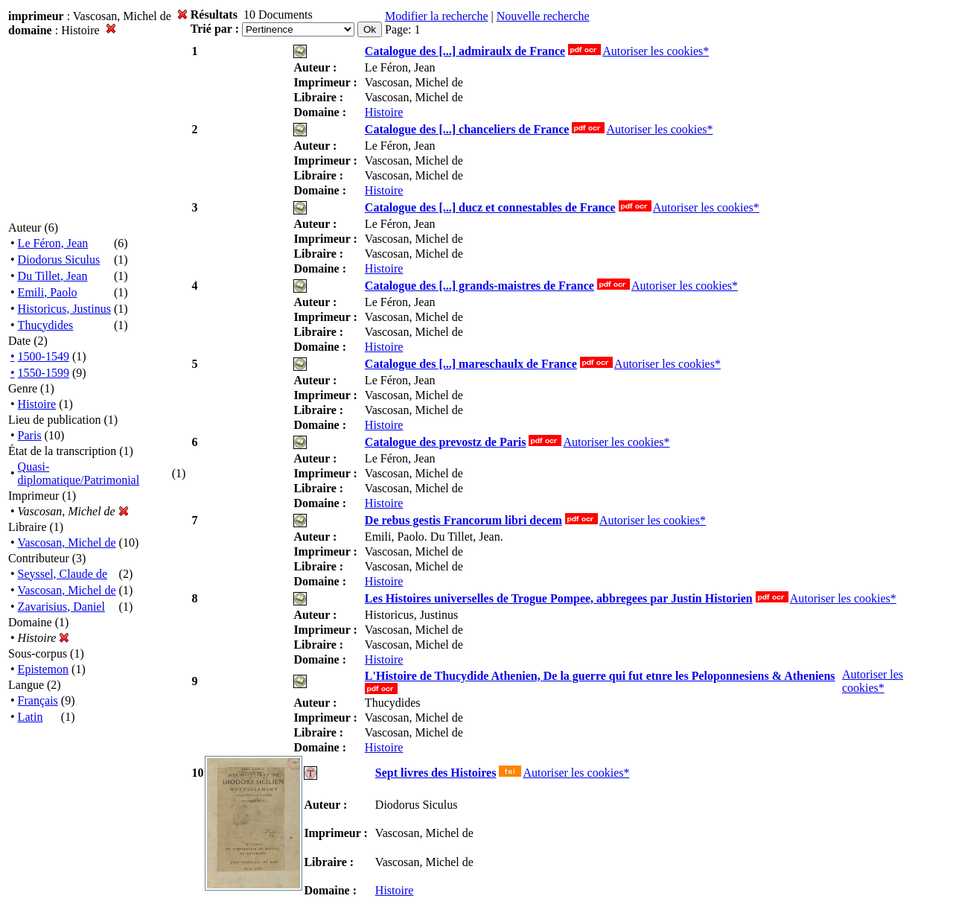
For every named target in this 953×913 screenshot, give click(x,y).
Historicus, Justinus (64, 308)
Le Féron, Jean (53, 243)
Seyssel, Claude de (62, 573)
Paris (30, 435)
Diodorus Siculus (59, 259)
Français (38, 700)
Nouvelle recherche (543, 16)
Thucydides (46, 325)
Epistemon (43, 669)
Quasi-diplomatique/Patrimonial (79, 473)
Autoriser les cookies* (655, 51)
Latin (30, 716)
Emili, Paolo (47, 292)
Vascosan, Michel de (67, 542)
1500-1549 (43, 356)
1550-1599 (43, 372)
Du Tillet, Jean (53, 276)
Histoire (37, 404)
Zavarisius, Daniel (61, 606)
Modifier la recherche (436, 16)
